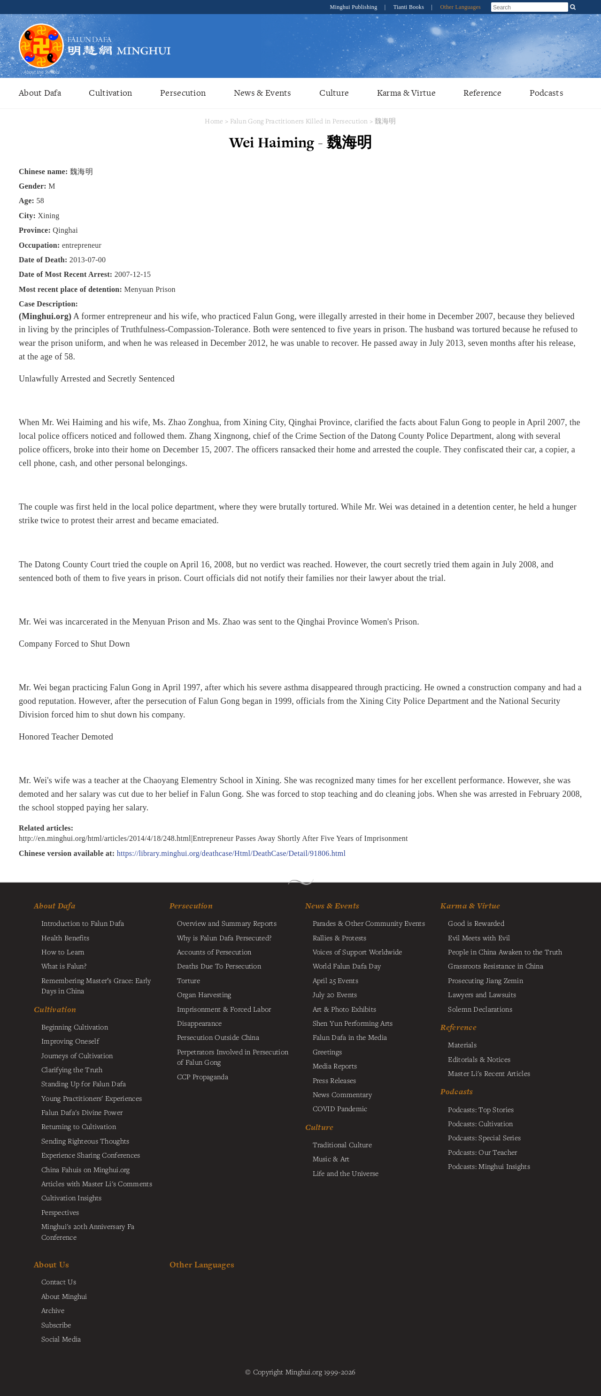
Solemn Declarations (480, 1009)
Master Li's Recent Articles (489, 1073)
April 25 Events (335, 980)
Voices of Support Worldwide (357, 951)
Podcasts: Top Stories (481, 1109)
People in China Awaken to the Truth (505, 951)
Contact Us (58, 1281)
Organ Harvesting (204, 994)
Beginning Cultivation (74, 1026)
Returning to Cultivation (78, 1126)
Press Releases (334, 1080)
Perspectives (60, 1212)
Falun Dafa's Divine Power (82, 1112)
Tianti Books (409, 7)
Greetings (327, 1051)
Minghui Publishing (354, 7)
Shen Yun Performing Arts (353, 1023)
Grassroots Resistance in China (495, 965)
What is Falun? (63, 965)
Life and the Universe (346, 1173)
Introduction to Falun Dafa (82, 923)
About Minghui (64, 1296)
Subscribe (56, 1324)
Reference (482, 93)
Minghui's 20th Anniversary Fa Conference (87, 1231)
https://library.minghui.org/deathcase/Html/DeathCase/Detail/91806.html (231, 853)
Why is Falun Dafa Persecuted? (224, 937)
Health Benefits (65, 937)
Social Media (61, 1338)
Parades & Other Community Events (369, 923)
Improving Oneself (70, 1040)
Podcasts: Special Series (484, 1137)
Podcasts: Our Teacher (482, 1152)
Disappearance (199, 1023)
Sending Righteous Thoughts (85, 1140)
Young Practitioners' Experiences (91, 1098)
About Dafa (40, 93)
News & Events (263, 93)
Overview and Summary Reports (227, 923)
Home (214, 120)
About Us (51, 1264)
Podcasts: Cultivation (480, 1123)
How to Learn (62, 951)
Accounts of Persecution (214, 951)
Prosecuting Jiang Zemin (485, 980)
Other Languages (460, 7)
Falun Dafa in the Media (350, 1037)
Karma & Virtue (406, 93)
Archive (52, 1310)
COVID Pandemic (340, 1108)
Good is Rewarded (476, 923)
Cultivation (110, 93)
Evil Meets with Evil (479, 937)
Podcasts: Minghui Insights (489, 1166)
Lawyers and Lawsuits (482, 994)
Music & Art (331, 1158)
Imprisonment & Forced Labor (224, 1009)
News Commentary (342, 1094)
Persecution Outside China (218, 1037)
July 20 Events (335, 994)
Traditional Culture (342, 1144)
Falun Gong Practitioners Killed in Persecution (300, 120)
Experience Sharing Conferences (90, 1155)
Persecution (183, 93)
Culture (334, 93)
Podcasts (546, 93)
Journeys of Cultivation (77, 1055)
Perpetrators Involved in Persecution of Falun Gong (232, 1057)
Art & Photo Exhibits (345, 1009)
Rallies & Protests (340, 937)
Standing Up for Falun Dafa (83, 1083)
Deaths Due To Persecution (219, 965)
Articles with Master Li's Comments (96, 1183)
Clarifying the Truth (72, 1069)
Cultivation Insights (71, 1197)
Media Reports (335, 1065)
